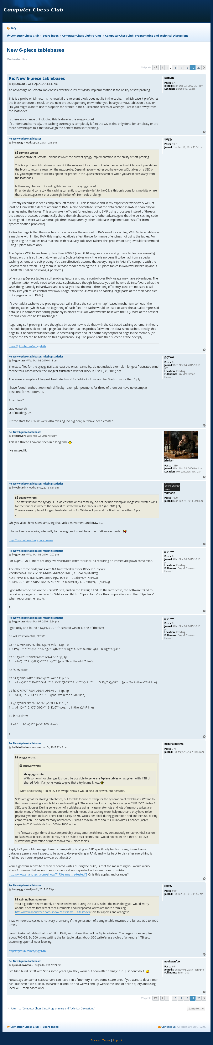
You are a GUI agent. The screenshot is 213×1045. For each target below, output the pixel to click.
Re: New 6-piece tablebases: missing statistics (36, 356)
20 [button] (198, 67)
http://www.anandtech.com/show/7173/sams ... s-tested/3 (48, 874)
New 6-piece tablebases (35, 49)
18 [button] (186, 67)
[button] (155, 67)
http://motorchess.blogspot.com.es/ (31, 540)
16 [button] (174, 67)
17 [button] (180, 67)
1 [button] (167, 67)
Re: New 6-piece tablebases (37, 78)
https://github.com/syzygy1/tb (27, 346)
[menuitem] (11, 28)
